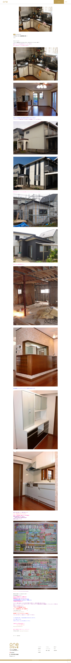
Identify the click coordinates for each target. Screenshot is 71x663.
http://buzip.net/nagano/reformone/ (18, 611)
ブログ (55, 648)
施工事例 (39, 648)
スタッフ (39, 650)
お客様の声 (55, 650)
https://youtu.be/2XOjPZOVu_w (18, 626)
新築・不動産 (48, 650)
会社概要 (39, 652)
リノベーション (48, 648)
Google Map (12, 652)
